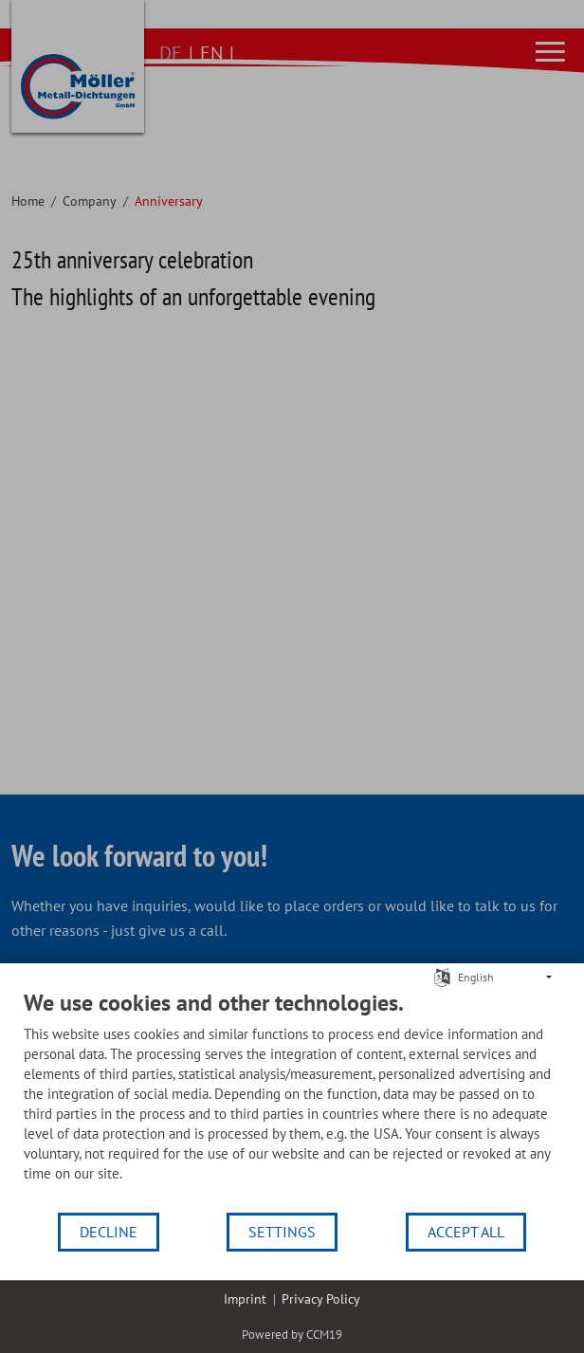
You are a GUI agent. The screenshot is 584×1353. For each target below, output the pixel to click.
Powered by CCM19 (292, 1334)
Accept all (466, 1231)
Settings (282, 1231)
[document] (292, 1100)
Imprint (245, 1298)
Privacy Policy (321, 1298)
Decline (108, 1231)
